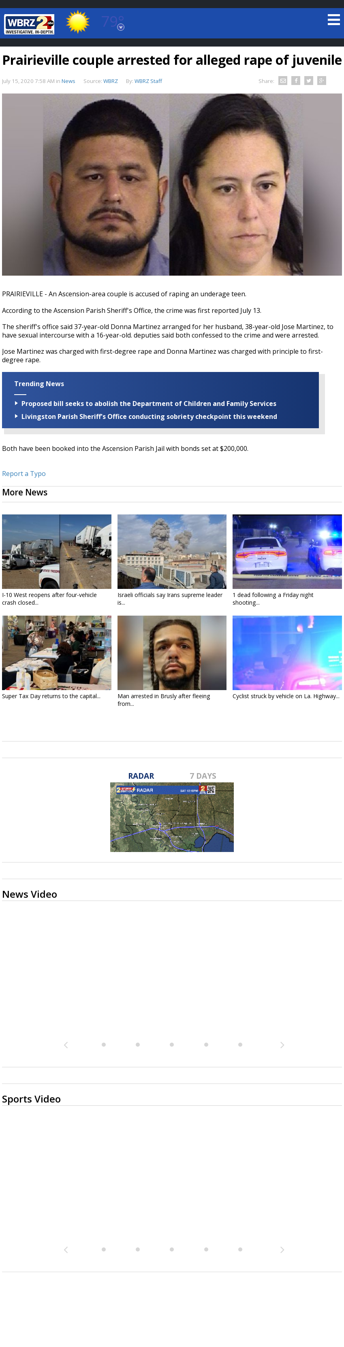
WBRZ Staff (148, 81)
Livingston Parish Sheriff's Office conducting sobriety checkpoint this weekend (149, 416)
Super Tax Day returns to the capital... (51, 696)
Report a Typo (24, 473)
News (68, 81)
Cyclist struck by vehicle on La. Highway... (286, 696)
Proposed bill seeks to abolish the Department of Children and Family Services (148, 403)
